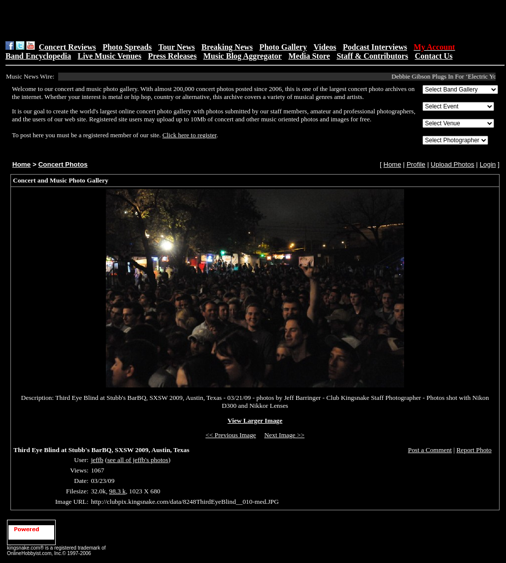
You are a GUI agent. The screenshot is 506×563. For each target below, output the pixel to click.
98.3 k (117, 491)
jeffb (97, 460)
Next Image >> (284, 435)
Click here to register (190, 135)
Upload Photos (452, 164)
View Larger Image (255, 420)
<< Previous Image (230, 435)
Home (21, 164)
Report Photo (474, 450)
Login (488, 164)
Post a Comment (430, 450)
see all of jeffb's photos (138, 460)
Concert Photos (62, 164)
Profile (416, 164)
